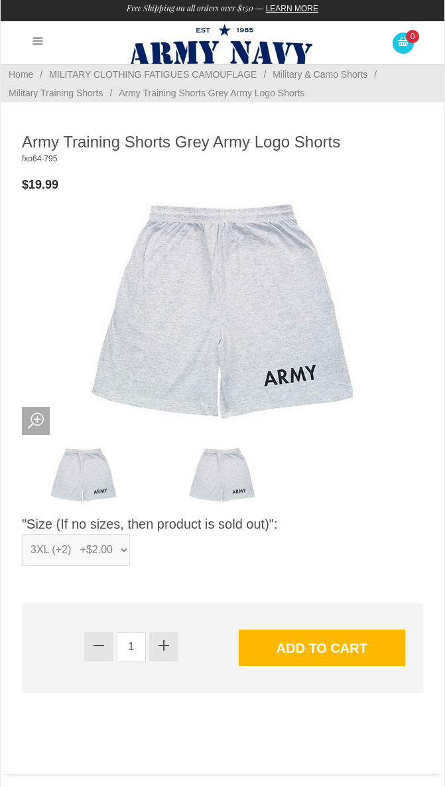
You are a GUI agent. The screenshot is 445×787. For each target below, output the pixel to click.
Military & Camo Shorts (320, 74)
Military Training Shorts (56, 93)
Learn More (292, 8)
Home (21, 74)
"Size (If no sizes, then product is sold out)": (150, 524)
